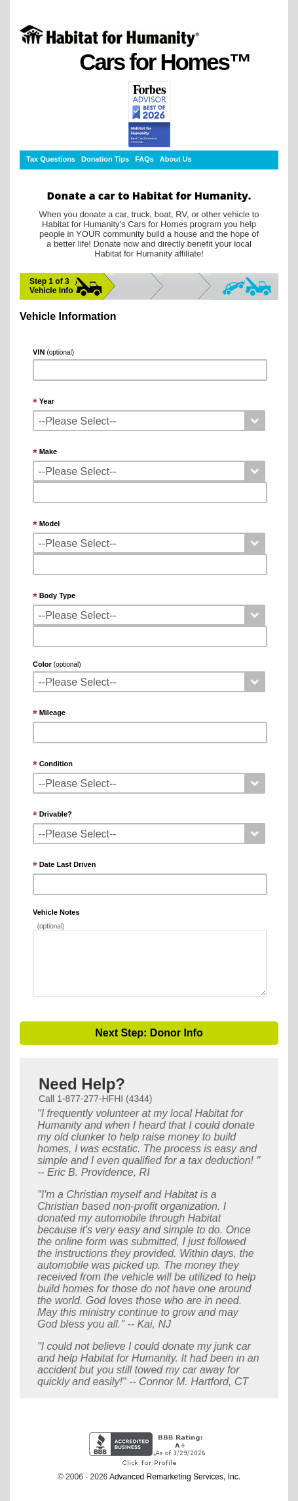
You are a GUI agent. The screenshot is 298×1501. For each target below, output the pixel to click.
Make (48, 451)
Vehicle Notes (56, 912)
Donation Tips (105, 159)
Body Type (57, 595)
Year (46, 401)
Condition (56, 764)
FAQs (144, 159)
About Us (176, 159)
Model (49, 523)
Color (57, 664)
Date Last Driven (67, 864)
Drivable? (55, 814)
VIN (53, 352)
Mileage (52, 712)
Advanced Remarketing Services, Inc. (174, 1476)
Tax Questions (50, 159)
